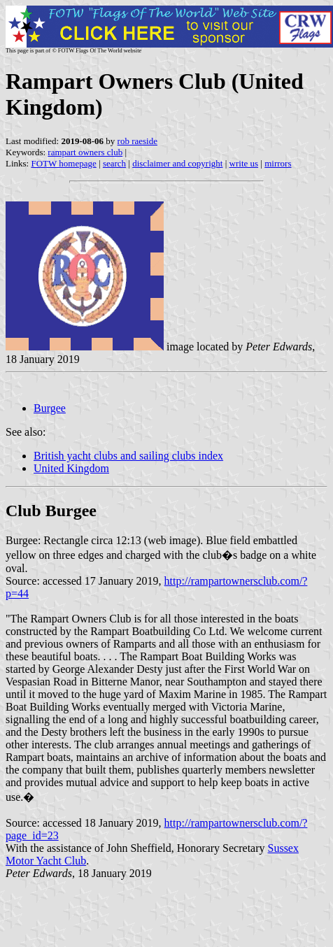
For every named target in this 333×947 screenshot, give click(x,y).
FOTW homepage (63, 163)
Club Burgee (51, 510)
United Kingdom (71, 468)
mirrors (277, 163)
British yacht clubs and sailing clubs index (128, 456)
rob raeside (137, 141)
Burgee (50, 408)
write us (244, 163)
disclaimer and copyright (177, 163)
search (114, 163)
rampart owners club (85, 152)
